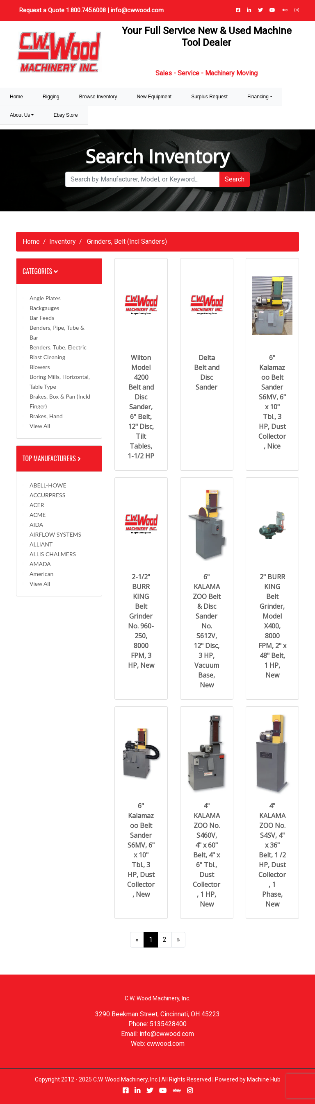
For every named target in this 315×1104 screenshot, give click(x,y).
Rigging (51, 96)
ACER (37, 504)
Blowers (40, 366)
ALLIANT (41, 544)
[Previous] (137, 940)
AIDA (36, 524)
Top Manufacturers (52, 458)
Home (31, 241)
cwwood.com (166, 1043)
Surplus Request (209, 96)
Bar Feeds (42, 317)
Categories (40, 271)
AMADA (40, 563)
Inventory (62, 241)
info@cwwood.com (137, 10)
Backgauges (44, 307)
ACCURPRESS (47, 495)
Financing (258, 96)
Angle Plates (45, 298)
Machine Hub (264, 1079)
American (41, 573)
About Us (20, 115)
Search (234, 179)
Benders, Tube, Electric (58, 347)
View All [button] (40, 425)
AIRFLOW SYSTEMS (55, 534)
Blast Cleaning (47, 357)
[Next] (178, 940)
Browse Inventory (98, 96)
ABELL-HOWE (48, 485)
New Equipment (154, 96)
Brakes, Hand (46, 416)
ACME (38, 514)
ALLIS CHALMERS (53, 554)
